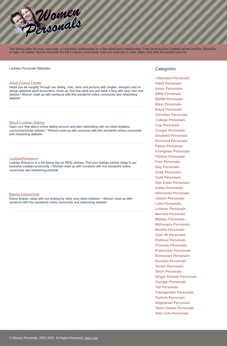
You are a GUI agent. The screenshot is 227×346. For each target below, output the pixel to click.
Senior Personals (169, 266)
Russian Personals (170, 261)
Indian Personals (169, 188)
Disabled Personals (171, 136)
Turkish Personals (170, 298)
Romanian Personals (172, 256)
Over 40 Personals (170, 235)
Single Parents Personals (176, 277)
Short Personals (168, 271)
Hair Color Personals (172, 183)
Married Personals (170, 214)
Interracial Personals (172, 193)
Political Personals (170, 240)
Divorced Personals (171, 141)
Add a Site (91, 338)
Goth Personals (168, 177)
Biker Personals (168, 104)
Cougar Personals (170, 130)
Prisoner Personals (171, 245)
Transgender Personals (174, 292)
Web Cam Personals (172, 313)
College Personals (170, 120)
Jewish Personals (169, 198)
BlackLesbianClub (24, 194)
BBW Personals (168, 94)
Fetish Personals (169, 146)
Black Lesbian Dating (26, 123)
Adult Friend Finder (25, 83)
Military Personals (170, 219)
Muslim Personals (170, 230)
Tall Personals (167, 287)
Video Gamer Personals (174, 308)
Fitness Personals (170, 156)
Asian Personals (168, 89)
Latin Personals (168, 204)
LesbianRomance (23, 159)
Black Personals (168, 109)
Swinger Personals (170, 282)
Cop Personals (167, 125)
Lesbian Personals (170, 209)
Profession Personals (173, 251)
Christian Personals (171, 115)
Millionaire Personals (172, 224)
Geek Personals (168, 172)
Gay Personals (167, 167)
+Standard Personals (172, 78)
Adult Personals (168, 83)
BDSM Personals (169, 99)
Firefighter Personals (172, 151)
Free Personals (167, 162)
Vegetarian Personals (172, 303)
